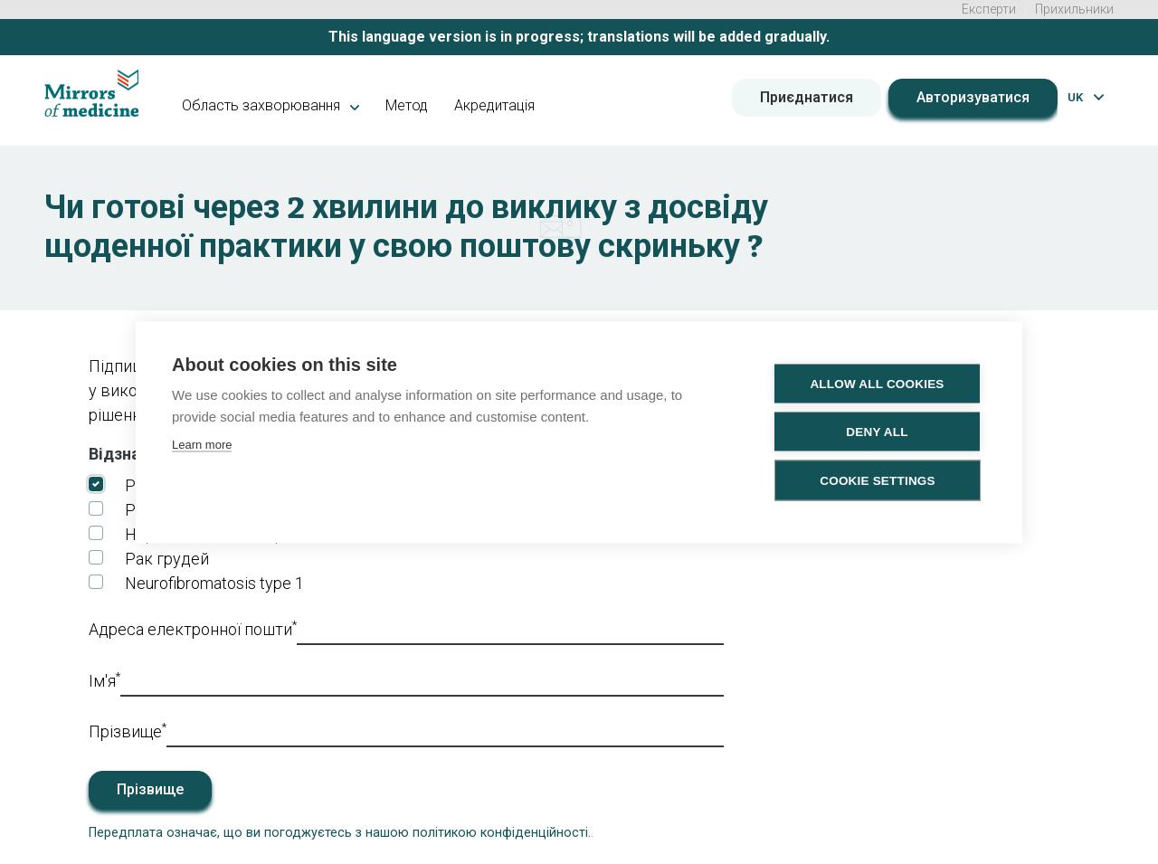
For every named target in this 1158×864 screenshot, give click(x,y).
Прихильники (1074, 9)
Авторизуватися (973, 97)
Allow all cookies (877, 383)
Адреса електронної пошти (193, 628)
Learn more (202, 444)
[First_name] (422, 683)
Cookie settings (877, 480)
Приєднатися (806, 97)
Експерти (989, 9)
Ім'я (104, 679)
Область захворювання (270, 105)
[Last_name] (445, 733)
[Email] (510, 631)
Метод (406, 105)
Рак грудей (167, 558)
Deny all (876, 431)
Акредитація (494, 105)
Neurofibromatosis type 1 (214, 583)
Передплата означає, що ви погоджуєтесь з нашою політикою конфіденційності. (340, 832)
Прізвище (127, 730)
